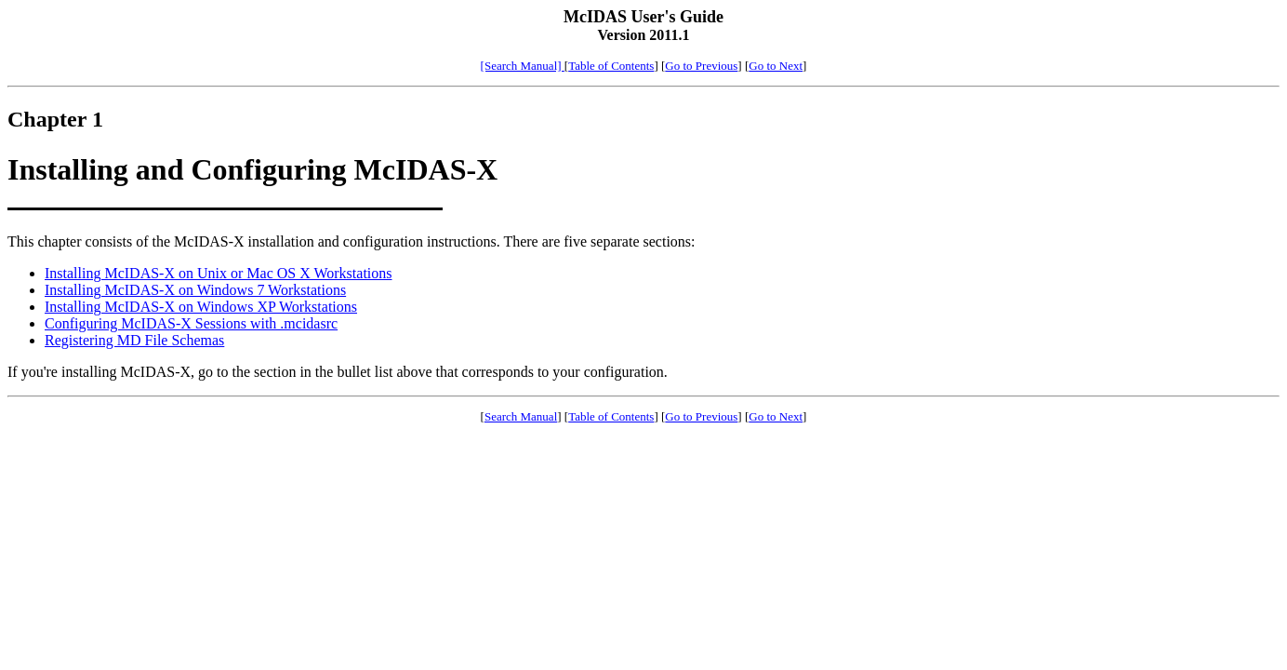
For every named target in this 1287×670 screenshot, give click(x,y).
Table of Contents (611, 66)
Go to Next (776, 66)
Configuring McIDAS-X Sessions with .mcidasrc (191, 323)
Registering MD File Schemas (134, 340)
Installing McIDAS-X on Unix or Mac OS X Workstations (218, 273)
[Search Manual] (522, 66)
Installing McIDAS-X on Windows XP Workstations (201, 307)
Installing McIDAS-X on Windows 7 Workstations (195, 290)
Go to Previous (701, 66)
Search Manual (520, 416)
